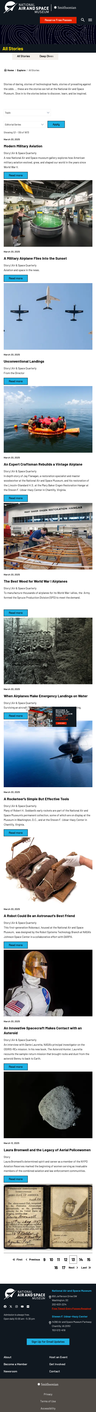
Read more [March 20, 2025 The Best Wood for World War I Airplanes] (16, 613)
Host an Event (58, 1357)
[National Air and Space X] (11, 1306)
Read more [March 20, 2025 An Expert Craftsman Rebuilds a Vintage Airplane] (16, 498)
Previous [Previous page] (32, 1259)
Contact (54, 1371)
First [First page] (17, 1259)
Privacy (48, 1394)
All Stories (23, 56)
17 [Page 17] (63, 1267)
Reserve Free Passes (57, 20)
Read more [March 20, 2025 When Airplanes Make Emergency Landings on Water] (16, 716)
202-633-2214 (59, 1304)
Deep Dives (47, 56)
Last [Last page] (86, 1267)
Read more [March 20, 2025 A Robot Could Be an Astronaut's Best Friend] (16, 945)
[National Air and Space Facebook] (5, 1306)
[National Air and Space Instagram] (16, 1306)
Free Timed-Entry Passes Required (71, 1308)
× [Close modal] (27, 708)
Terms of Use (48, 1401)
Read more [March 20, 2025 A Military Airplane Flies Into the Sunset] (16, 278)
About (7, 1357)
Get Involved (57, 1364)
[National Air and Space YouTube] (22, 1306)
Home (10, 70)
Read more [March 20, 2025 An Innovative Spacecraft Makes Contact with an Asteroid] (16, 1067)
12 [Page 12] (65, 1259)
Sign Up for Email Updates (48, 1342)
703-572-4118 (58, 1330)
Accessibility (48, 1408)
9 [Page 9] (44, 1259)
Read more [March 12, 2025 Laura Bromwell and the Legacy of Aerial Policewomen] (16, 1179)
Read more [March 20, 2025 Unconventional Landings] (16, 381)
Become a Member (15, 1364)
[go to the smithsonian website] (65, 8)
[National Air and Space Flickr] (28, 1306)
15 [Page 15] (88, 1259)
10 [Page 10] (51, 1259)
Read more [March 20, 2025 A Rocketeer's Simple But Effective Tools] (16, 833)
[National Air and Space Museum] (26, 7)
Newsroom (10, 1371)
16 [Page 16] (56, 1267)
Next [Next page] (74, 1267)
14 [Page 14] (81, 1259)
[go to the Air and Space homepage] (24, 1295)
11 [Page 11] (58, 1259)
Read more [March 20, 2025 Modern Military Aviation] (16, 175)
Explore (21, 70)
